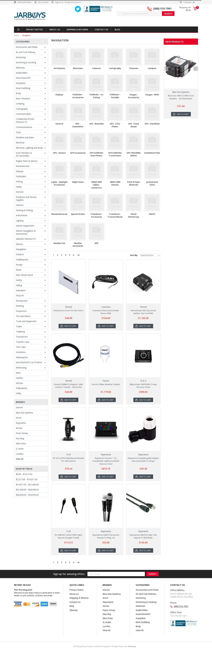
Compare (187, 2)
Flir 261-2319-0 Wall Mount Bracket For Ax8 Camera (68, 459)
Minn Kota (21, 443)
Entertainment (22, 166)
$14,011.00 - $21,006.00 (27, 484)
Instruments (21, 215)
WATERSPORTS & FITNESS (29, 362)
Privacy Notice (34, 29)
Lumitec (20, 453)
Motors (19, 244)
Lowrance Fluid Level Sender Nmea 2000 (106, 312)
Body (18, 93)
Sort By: (134, 255)
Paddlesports (22, 259)
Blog (117, 29)
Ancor (18, 417)
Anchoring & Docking (26, 62)
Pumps (19, 264)
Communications (24, 127)
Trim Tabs (21, 347)
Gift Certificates (25, 2)
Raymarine (21, 422)
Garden (19, 377)
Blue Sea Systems (24, 412)
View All (19, 459)
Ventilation (21, 352)
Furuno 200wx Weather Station (106, 384)
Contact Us (101, 29)
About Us (54, 29)
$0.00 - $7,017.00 (24, 474)
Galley (19, 186)
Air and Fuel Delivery (25, 52)
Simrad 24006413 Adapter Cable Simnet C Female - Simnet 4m (68, 386)
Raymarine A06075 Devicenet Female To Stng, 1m (105, 536)
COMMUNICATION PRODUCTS (25, 120)
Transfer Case (22, 341)
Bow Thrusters (23, 98)
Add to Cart (70, 326)
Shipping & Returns (77, 29)
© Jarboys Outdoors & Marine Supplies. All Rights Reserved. (104, 646)
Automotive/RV (23, 77)
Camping (20, 103)
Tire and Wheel (23, 316)
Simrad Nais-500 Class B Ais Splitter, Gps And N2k (143, 312)
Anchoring (20, 57)
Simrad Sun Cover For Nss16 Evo (68, 310)
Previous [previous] (166, 78)
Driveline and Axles (25, 137)
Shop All (20, 295)
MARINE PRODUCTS (26, 239)
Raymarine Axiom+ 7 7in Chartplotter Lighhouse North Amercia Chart (105, 461)
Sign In (58, 2)
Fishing (19, 181)
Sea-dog (20, 438)
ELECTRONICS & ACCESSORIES (24, 154)
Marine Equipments (25, 225)
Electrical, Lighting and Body (29, 147)
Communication (23, 114)
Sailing (19, 285)
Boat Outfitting (23, 88)
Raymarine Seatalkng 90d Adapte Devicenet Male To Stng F (143, 459)
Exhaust (19, 171)
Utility (18, 393)
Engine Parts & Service (26, 161)
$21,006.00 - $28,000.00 (27, 489)
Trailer (19, 326)
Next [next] (195, 78)
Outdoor (20, 254)
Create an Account (72, 2)
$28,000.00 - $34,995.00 (27, 494)
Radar (18, 269)
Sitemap (73, 610)
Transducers (22, 336)
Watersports (22, 357)
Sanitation (20, 290)
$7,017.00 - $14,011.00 (27, 479)
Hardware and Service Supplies (26, 198)
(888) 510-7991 (162, 8)
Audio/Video (21, 72)
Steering (20, 305)
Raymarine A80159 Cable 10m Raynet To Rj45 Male (143, 536)
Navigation (26, 35)
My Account (43, 2)
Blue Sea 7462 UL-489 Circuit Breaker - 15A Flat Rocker (181, 97)
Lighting (19, 220)
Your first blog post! (23, 590)
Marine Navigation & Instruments (26, 232)
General (19, 191)
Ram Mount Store (24, 275)
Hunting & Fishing (24, 210)
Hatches (20, 205)
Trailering (20, 331)
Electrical (20, 142)
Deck (18, 132)
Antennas (20, 67)
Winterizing (21, 367)
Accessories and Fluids (26, 47)
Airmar (19, 428)
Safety (19, 280)
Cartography (22, 108)
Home (16, 35)
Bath (18, 372)
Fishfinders (21, 176)
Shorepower (22, 300)
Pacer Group (22, 433)
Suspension (21, 311)
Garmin (19, 407)
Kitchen (19, 383)
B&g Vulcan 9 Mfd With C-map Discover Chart (143, 386)
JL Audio (20, 448)
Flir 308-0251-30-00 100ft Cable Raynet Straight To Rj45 (68, 536)
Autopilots (21, 83)
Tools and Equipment (26, 321)
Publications (21, 388)
